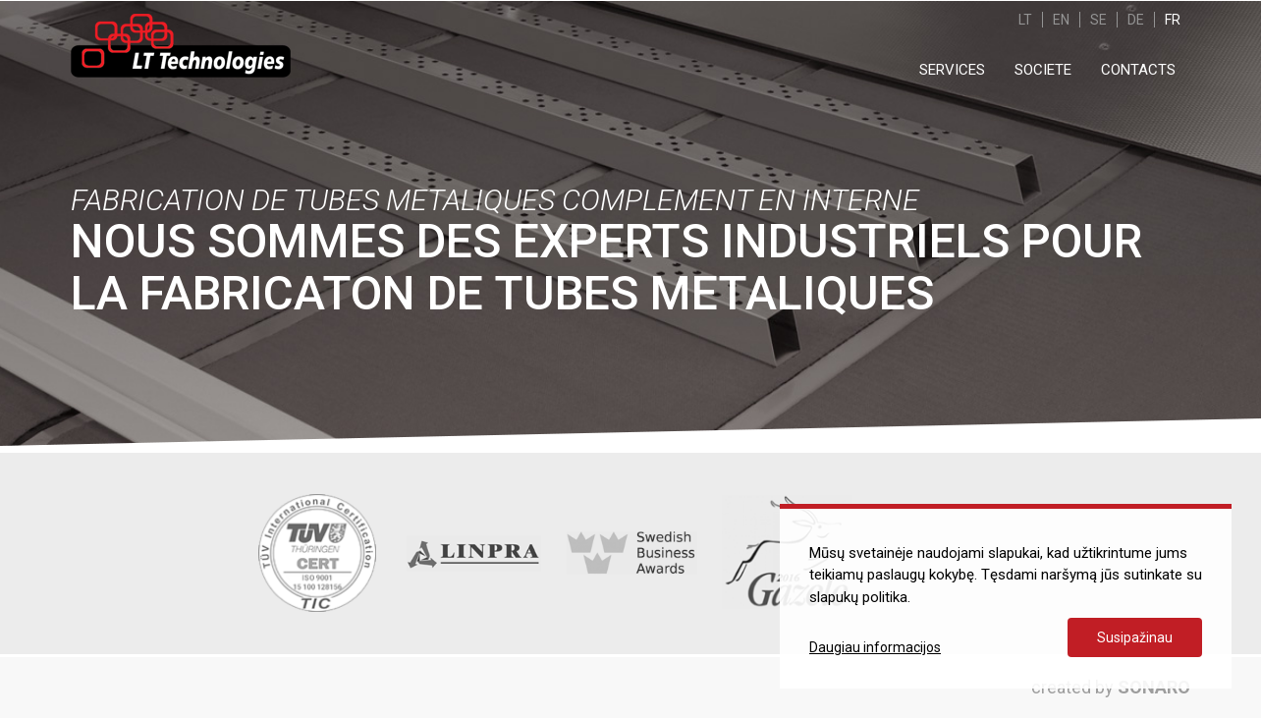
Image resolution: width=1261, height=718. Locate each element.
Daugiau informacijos (875, 647)
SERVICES (952, 70)
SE (1098, 20)
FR (1172, 20)
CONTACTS (1138, 70)
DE (1135, 20)
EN (1061, 20)
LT (1025, 20)
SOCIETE (1042, 70)
